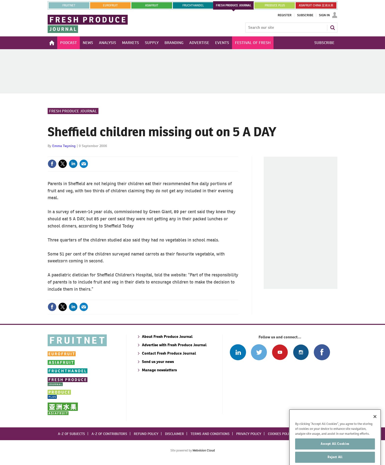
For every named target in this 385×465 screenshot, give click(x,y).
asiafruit (151, 5)
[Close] (375, 426)
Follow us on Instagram (301, 352)
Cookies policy (280, 434)
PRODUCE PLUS (275, 5)
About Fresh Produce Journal (167, 336)
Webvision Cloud (203, 450)
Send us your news (158, 361)
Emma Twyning (64, 146)
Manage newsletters (159, 370)
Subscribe (305, 15)
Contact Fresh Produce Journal (169, 353)
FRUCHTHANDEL (193, 5)
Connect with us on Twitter (259, 352)
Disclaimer (174, 434)
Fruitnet (68, 5)
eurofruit (110, 5)
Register (284, 15)
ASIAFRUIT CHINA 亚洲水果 (316, 5)
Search (332, 27)
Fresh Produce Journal (73, 111)
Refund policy (146, 434)
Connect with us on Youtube (280, 352)
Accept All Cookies (335, 454)
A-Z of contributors (109, 434)
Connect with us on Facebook (322, 352)
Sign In (324, 15)
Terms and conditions (210, 434)
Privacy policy (248, 434)
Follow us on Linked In (238, 352)
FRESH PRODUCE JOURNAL (233, 5)
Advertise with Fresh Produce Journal (174, 344)
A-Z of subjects (71, 434)
